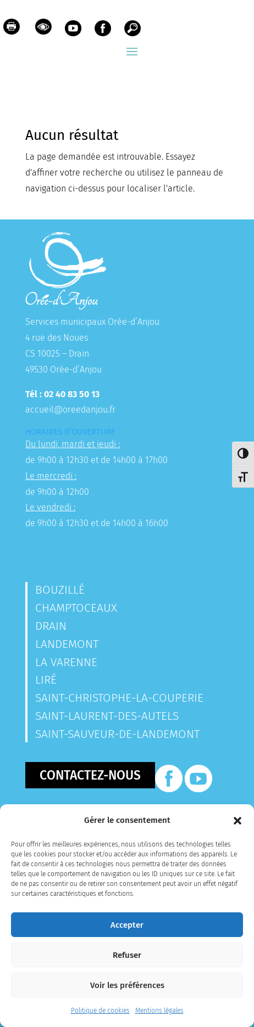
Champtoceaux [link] (76, 608)
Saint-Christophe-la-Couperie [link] (119, 698)
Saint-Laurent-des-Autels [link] (107, 716)
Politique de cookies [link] (100, 1010)
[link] (11, 29)
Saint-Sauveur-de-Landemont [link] (117, 734)
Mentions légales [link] (159, 1010)
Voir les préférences (127, 985)
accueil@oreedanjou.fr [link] (70, 409)
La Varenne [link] (66, 662)
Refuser (127, 955)
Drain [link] (51, 626)
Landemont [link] (66, 644)
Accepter (127, 925)
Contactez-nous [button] (90, 775)
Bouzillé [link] (60, 590)
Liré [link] (46, 680)
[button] (237, 820)
